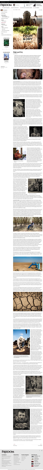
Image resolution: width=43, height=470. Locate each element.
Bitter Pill (3, 29)
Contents (5, 10)
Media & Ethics (24, 458)
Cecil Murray (15, 445)
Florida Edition (24, 457)
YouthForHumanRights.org (17, 462)
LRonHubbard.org (16, 456)
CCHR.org (15, 463)
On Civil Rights (4, 25)
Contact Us (23, 459)
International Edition (24, 456)
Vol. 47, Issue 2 (15, 9)
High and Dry (3, 22)
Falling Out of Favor (4, 18)
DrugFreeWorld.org (16, 460)
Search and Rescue (5, 27)
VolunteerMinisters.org (17, 464)
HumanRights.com (16, 461)
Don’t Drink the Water (5, 30)
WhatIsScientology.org (17, 459)
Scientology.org (16, 457)
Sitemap (23, 460)
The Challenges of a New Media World (5, 16)
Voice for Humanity (6, 7)
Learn (2, 33)
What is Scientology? (15, 7)
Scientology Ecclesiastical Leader (26, 7)
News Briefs (3, 13)
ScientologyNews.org (17, 458)
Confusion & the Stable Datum (6, 34)
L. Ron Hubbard (36, 7)
